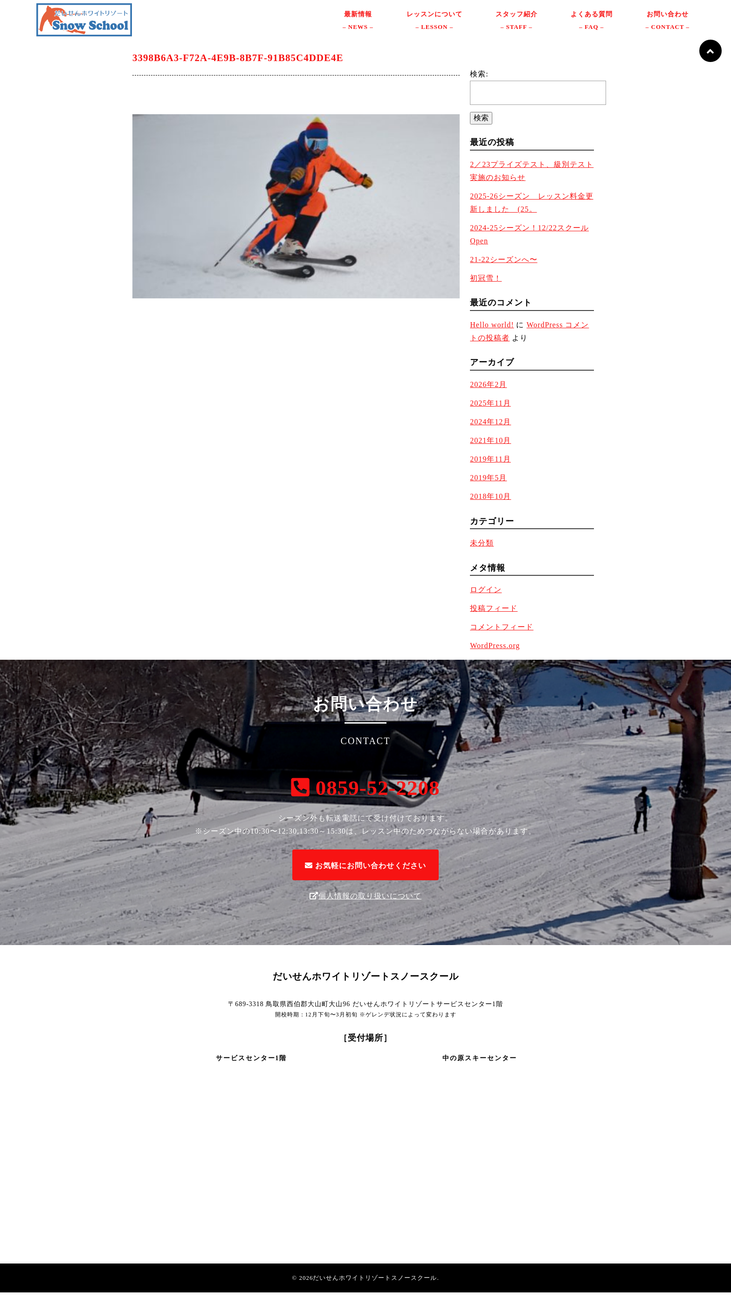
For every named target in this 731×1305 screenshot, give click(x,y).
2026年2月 (488, 397)
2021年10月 (490, 453)
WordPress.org (495, 658)
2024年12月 (490, 434)
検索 (481, 130)
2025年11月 (490, 416)
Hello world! (492, 337)
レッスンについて (434, 28)
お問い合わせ (668, 28)
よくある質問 (592, 28)
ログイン (486, 602)
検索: (479, 86)
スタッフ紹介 (517, 28)
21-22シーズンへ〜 (503, 272)
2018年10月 (490, 509)
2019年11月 (490, 472)
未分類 (482, 555)
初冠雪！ (486, 290)
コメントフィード (501, 639)
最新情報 (358, 28)
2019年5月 (488, 490)
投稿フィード (493, 621)
